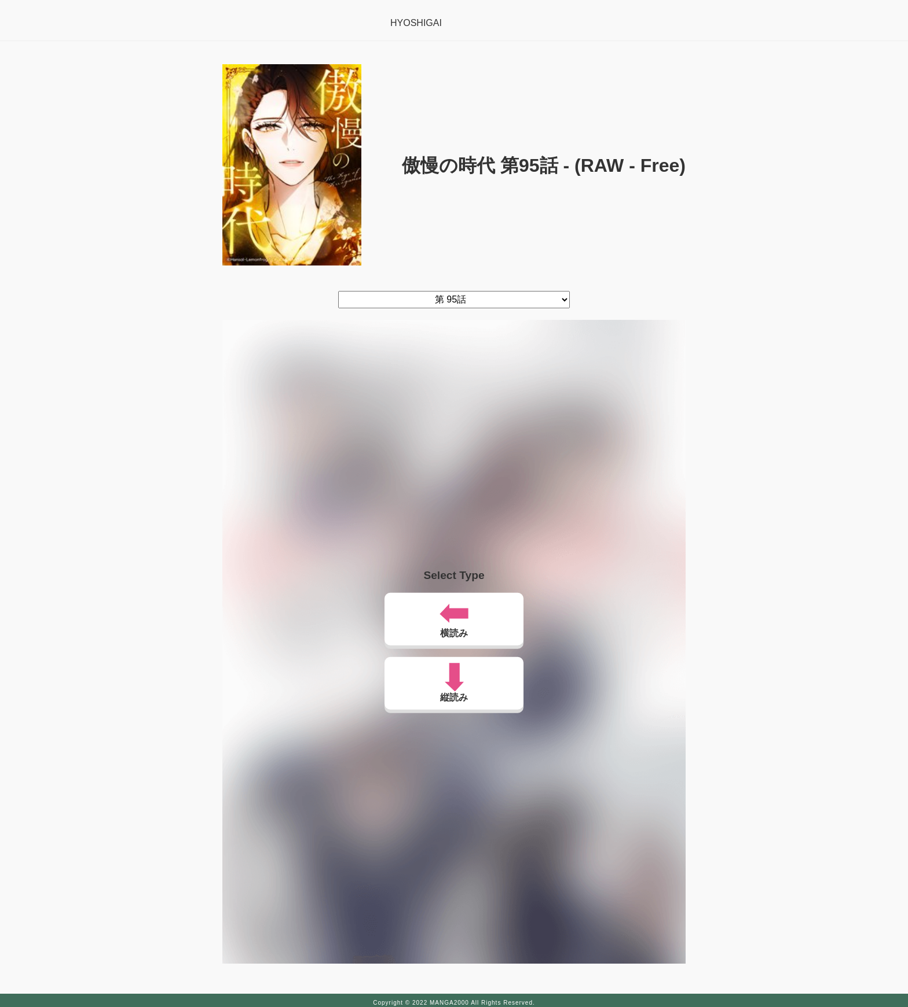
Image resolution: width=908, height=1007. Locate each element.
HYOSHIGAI (416, 23)
